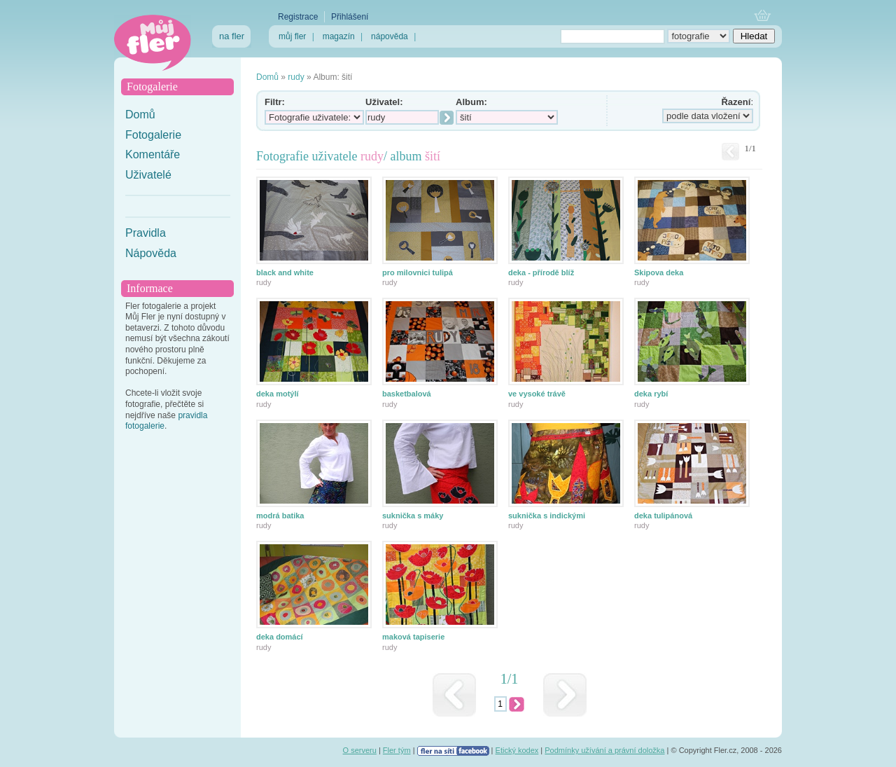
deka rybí (651, 393)
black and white (285, 272)
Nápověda (150, 253)
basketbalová (406, 393)
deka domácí (279, 637)
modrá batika (280, 515)
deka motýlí (277, 393)
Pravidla (145, 233)
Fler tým (397, 750)
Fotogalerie (153, 135)
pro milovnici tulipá (417, 272)
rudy (296, 77)
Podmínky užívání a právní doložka (604, 750)
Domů (140, 114)
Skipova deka (658, 272)
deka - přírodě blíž (541, 272)
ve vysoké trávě (537, 393)
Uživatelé (148, 175)
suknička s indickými (546, 515)
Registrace (298, 17)
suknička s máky (412, 515)
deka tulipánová (663, 515)
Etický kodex (517, 750)
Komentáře (152, 154)
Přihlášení (349, 17)
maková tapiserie (413, 637)
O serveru (360, 750)
